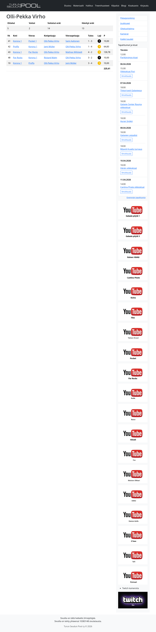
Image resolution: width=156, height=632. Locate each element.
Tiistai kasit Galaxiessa (131, 90)
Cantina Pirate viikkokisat (132, 187)
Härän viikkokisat (128, 168)
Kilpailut (115, 5)
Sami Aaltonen (73, 41)
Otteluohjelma (127, 28)
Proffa (16, 46)
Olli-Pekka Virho (51, 41)
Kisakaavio (133, 5)
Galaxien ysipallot (128, 135)
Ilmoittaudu (126, 76)
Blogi (123, 5)
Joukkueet (125, 23)
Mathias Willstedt (74, 52)
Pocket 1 (32, 41)
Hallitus (89, 5)
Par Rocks (33, 52)
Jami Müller (49, 46)
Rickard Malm (50, 57)
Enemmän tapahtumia (136, 197)
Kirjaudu (144, 5)
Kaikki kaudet (126, 39)
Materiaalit (78, 5)
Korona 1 (17, 41)
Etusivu (67, 5)
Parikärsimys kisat (129, 57)
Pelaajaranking (127, 18)
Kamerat (124, 33)
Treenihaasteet (102, 5)
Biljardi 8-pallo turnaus (131, 149)
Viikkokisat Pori (127, 71)
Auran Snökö (126, 121)
